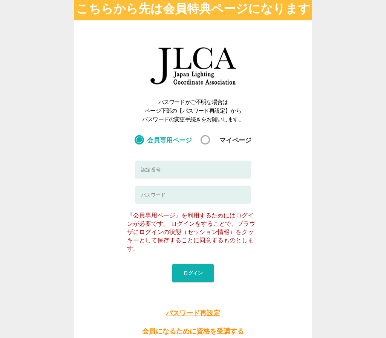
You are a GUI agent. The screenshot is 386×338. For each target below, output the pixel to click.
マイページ (235, 140)
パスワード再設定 (193, 313)
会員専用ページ (169, 140)
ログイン (193, 272)
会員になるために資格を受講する (193, 331)
